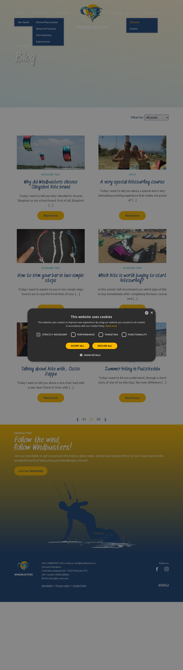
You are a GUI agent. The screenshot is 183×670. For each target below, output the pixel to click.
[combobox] (146, 313)
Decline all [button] (105, 345)
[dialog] (92, 335)
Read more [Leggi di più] (111, 325)
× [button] (151, 312)
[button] (91, 355)
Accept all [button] (77, 345)
